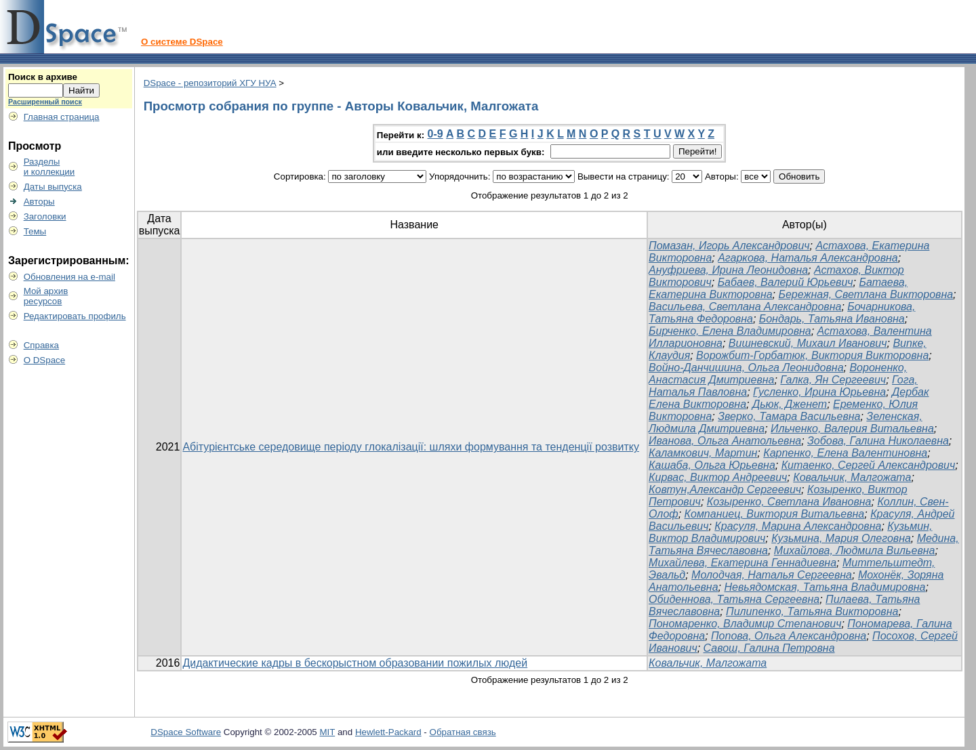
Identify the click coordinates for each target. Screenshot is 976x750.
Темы (35, 231)
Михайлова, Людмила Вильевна (854, 550)
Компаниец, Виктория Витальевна (775, 514)
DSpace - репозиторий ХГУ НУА (210, 83)
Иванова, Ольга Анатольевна (725, 440)
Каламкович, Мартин (703, 453)
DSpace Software (185, 732)
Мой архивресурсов (46, 296)
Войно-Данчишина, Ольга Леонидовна (746, 367)
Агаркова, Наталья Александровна (808, 258)
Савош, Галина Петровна (769, 648)
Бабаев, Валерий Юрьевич (785, 282)
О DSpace (45, 360)
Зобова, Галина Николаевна (878, 440)
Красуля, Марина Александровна (797, 526)
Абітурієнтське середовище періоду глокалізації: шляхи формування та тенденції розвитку (410, 447)
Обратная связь (463, 732)
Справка (41, 345)
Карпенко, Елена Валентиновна (845, 453)
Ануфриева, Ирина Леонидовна (728, 270)
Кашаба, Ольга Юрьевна (712, 465)
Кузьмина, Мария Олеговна (841, 538)
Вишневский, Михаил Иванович (808, 343)
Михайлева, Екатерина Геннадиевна (742, 562)
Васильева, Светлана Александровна (745, 306)
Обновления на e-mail (69, 277)
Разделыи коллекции (49, 167)
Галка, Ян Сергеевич (833, 380)
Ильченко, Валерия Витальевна (852, 428)
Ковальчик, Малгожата (852, 477)
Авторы (39, 201)
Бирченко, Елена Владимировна (730, 331)
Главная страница (62, 117)
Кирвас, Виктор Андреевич (718, 477)
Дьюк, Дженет (789, 404)
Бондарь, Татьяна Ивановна (832, 319)
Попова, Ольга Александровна (788, 636)
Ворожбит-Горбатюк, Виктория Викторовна (812, 355)
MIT (328, 732)
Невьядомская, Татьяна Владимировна (824, 587)
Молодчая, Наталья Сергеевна (771, 575)
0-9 (435, 134)
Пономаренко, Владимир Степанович (745, 623)
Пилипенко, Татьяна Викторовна (812, 611)
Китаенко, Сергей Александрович (868, 465)
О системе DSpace (182, 42)
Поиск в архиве (42, 77)
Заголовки (45, 216)
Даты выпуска (53, 187)
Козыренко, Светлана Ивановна (789, 501)
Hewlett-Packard (388, 732)
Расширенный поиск (45, 102)
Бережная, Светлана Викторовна (865, 294)
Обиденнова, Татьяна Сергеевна (734, 599)
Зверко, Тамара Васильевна (789, 416)
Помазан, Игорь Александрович (729, 245)
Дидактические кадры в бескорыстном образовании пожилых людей (354, 663)
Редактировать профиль (75, 316)
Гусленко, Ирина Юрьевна (819, 392)
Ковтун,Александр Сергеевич (725, 489)
